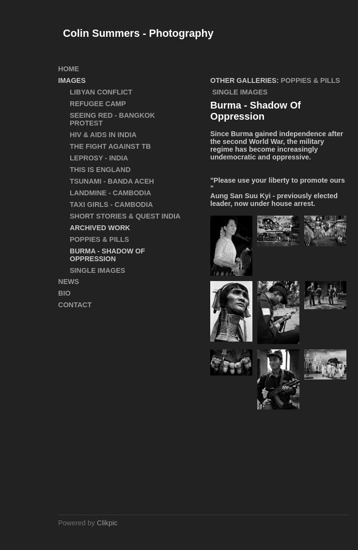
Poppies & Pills (310, 80)
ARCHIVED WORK (100, 228)
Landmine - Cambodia (110, 193)
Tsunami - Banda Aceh (112, 181)
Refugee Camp (98, 104)
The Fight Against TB (110, 146)
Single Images (239, 92)
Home (68, 69)
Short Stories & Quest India (125, 216)
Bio (64, 293)
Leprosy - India (99, 158)
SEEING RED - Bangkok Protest (112, 119)
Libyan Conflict (101, 92)
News (68, 281)
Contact (75, 305)
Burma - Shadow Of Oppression (107, 255)
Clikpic (107, 523)
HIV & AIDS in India (103, 135)
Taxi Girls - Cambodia (111, 204)
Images (72, 80)
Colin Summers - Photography (138, 33)
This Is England (100, 169)
